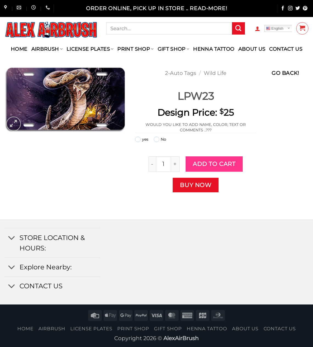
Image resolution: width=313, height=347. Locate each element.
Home (19, 49)
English (274, 28)
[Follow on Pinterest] (305, 8)
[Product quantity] (163, 163)
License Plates (90, 49)
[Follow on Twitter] (297, 8)
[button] (257, 28)
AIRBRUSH (47, 49)
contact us (285, 49)
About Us (252, 49)
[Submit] (238, 28)
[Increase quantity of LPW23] (175, 163)
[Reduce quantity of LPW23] (152, 163)
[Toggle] (11, 238)
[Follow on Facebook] (283, 8)
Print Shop (135, 49)
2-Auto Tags (180, 73)
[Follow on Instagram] (290, 8)
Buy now (195, 184)
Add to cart (214, 163)
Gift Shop (173, 49)
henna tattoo (213, 49)
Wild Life (215, 73)
